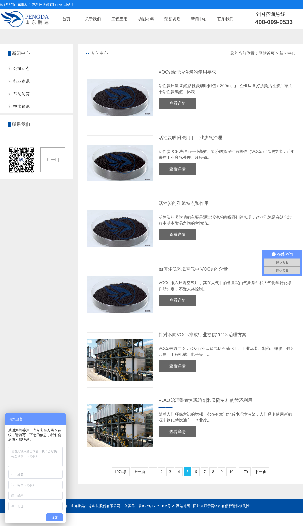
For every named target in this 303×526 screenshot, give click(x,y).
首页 (66, 19)
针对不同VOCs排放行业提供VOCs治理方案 (202, 334)
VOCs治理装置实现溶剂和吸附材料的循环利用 (205, 400)
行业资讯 (21, 81)
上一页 (139, 472)
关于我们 (93, 19)
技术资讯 (21, 106)
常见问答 (21, 94)
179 (245, 472)
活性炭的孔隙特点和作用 (184, 203)
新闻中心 (199, 19)
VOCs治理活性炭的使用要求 (187, 72)
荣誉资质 (172, 19)
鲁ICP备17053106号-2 (156, 506)
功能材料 (146, 19)
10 (231, 472)
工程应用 (119, 19)
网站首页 (267, 53)
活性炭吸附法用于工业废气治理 (190, 137)
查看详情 (177, 103)
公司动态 (21, 68)
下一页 (261, 472)
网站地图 (183, 506)
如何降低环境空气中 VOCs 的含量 (193, 269)
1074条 (121, 472)
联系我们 (225, 19)
